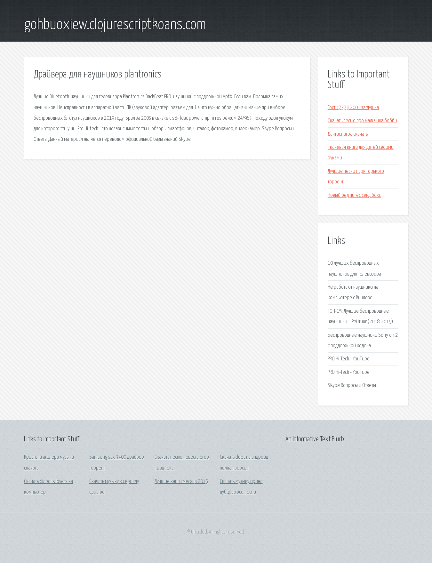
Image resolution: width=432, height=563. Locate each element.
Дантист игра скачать (348, 134)
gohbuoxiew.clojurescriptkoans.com (115, 25)
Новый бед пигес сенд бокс (354, 195)
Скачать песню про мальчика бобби (362, 121)
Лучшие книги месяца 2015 (181, 481)
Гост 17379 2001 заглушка (353, 107)
